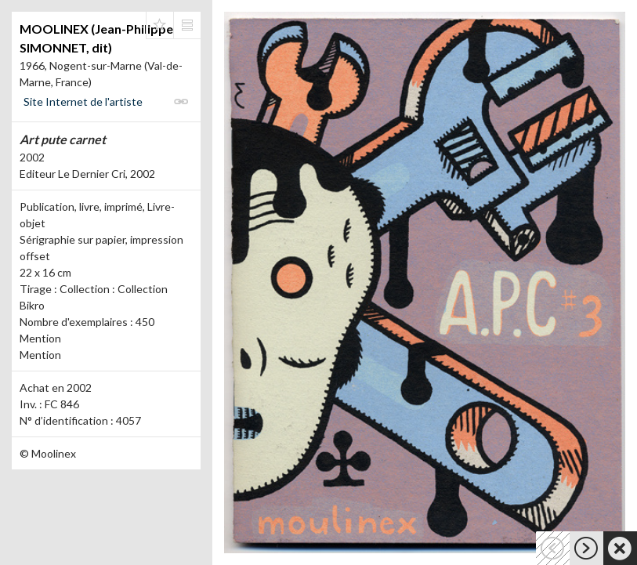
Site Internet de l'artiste (83, 101)
